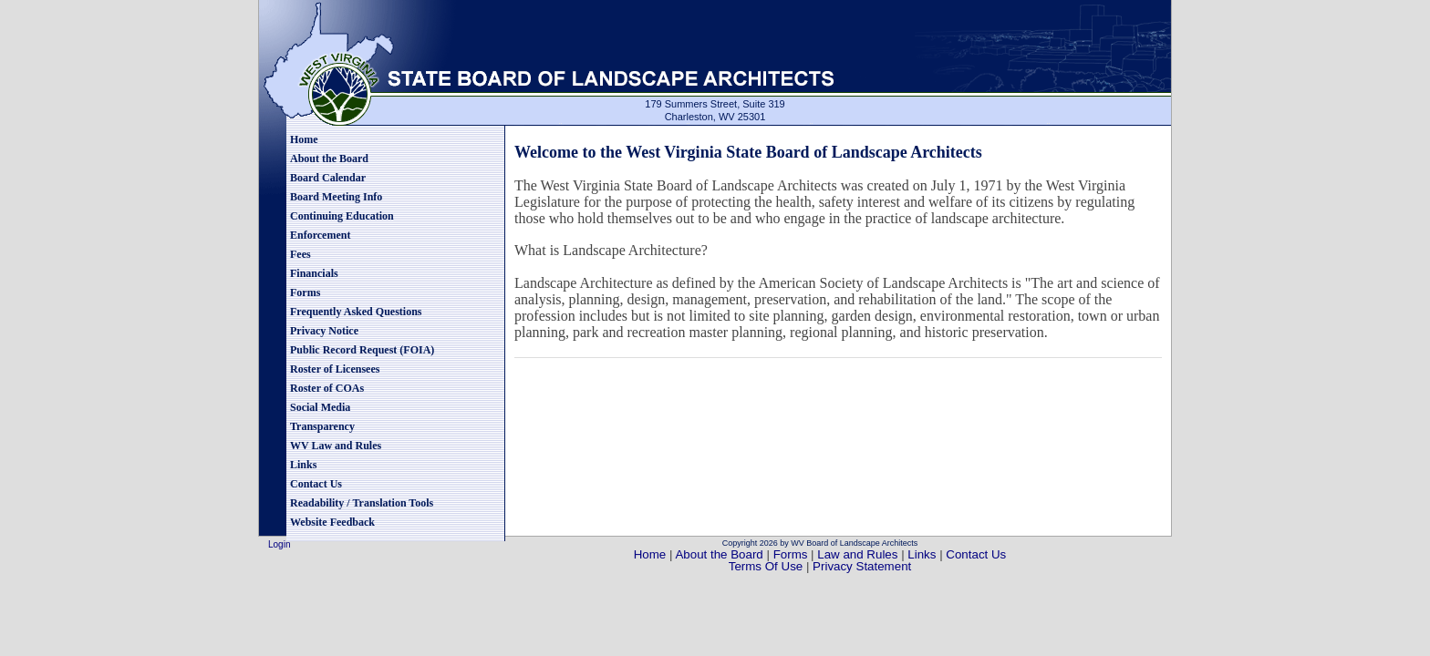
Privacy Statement (862, 566)
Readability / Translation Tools (361, 503)
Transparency (322, 426)
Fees (300, 254)
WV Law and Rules (335, 445)
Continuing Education (342, 216)
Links (303, 464)
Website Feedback (332, 522)
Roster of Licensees (334, 369)
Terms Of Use (767, 566)
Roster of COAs (327, 388)
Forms (305, 292)
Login (279, 544)
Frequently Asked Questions (355, 311)
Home (304, 139)
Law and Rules (857, 554)
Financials (314, 273)
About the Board (329, 158)
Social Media (320, 407)
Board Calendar (328, 177)
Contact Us (316, 483)
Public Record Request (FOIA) (362, 349)
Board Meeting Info (336, 196)
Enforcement (320, 235)
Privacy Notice (324, 330)
